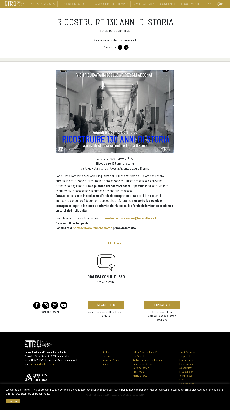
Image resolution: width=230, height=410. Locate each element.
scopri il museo (72, 4)
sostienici (167, 4)
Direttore (106, 352)
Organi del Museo (110, 359)
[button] (224, 3)
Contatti (106, 363)
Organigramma (186, 359)
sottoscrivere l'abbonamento (92, 228)
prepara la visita (42, 4)
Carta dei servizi (141, 367)
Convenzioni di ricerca (144, 363)
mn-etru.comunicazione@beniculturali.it (129, 218)
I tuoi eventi (139, 356)
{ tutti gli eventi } (115, 242)
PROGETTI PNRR (186, 383)
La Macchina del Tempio (111, 4)
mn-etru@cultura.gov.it (43, 363)
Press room (138, 371)
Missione (106, 356)
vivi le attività (144, 4)
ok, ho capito (13, 401)
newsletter (106, 305)
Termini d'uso (185, 375)
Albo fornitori (186, 367)
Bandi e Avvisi (186, 363)
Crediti (182, 379)
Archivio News (140, 375)
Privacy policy (186, 371)
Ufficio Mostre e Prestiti (145, 352)
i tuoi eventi (190, 4)
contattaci (162, 305)
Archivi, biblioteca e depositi (147, 359)
